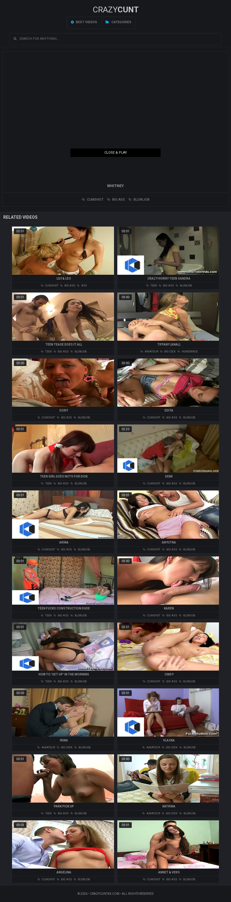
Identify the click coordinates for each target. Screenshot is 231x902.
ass (82, 285)
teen (151, 285)
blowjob (138, 200)
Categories (118, 22)
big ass (116, 200)
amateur (149, 351)
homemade (187, 351)
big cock (168, 351)
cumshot (92, 200)
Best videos (84, 22)
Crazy (116, 9)
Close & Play (115, 153)
